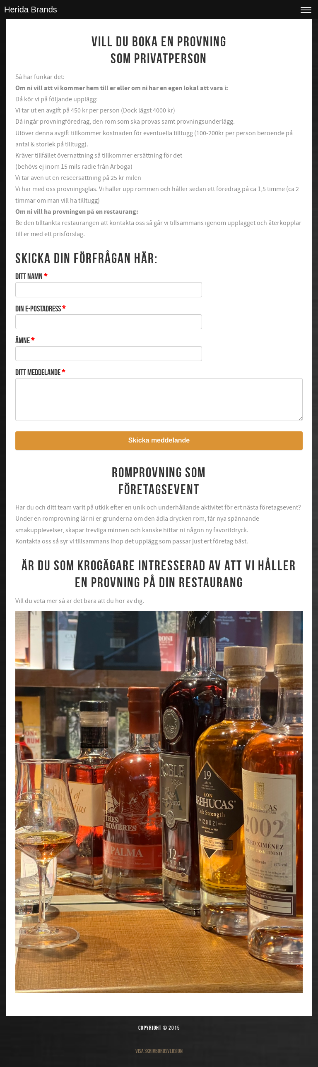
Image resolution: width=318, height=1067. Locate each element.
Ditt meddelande (40, 372)
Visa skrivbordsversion (159, 1051)
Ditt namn (31, 276)
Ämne (24, 340)
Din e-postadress (40, 308)
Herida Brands (30, 9)
